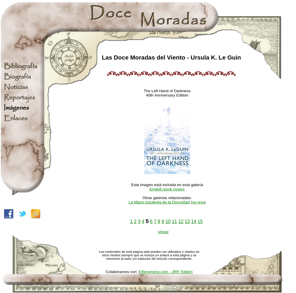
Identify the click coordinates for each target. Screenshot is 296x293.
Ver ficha (198, 202)
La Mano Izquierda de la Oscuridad (159, 202)
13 (187, 221)
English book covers (167, 189)
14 (193, 221)
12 (181, 221)
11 (174, 221)
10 (168, 221)
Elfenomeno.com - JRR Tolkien (166, 272)
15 (200, 221)
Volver (163, 232)
